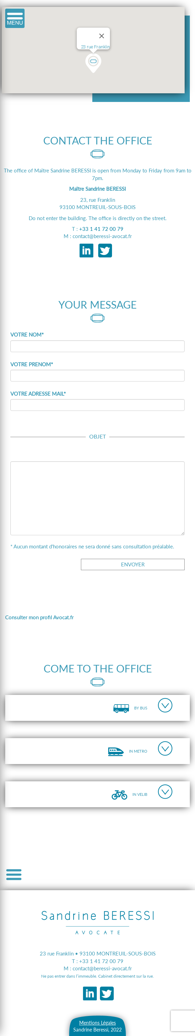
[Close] (101, 36)
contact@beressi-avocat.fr (102, 968)
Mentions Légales (97, 1023)
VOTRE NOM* (27, 334)
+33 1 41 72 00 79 (101, 229)
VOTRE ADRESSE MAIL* (38, 393)
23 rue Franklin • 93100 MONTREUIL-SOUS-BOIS (98, 953)
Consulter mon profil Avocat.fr (39, 617)
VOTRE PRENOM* (31, 364)
